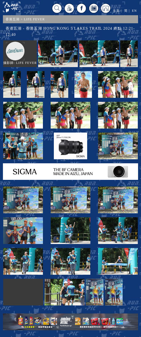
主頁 (116, 11)
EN (134, 11)
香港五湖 (13, 19)
